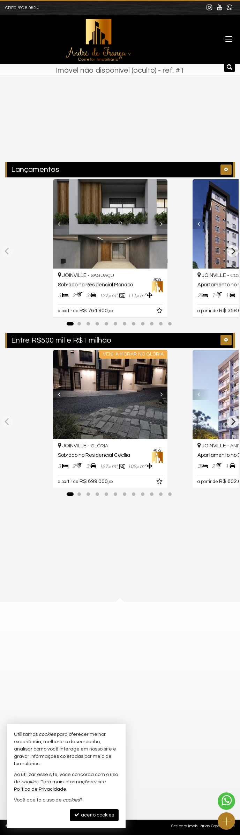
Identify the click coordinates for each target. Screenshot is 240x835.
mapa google (91, 656)
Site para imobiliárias (190, 826)
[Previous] (63, 224)
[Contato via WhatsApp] (226, 801)
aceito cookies (94, 815)
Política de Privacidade (40, 789)
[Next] (177, 224)
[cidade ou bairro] (105, 126)
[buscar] (165, 126)
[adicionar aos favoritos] (179, 311)
